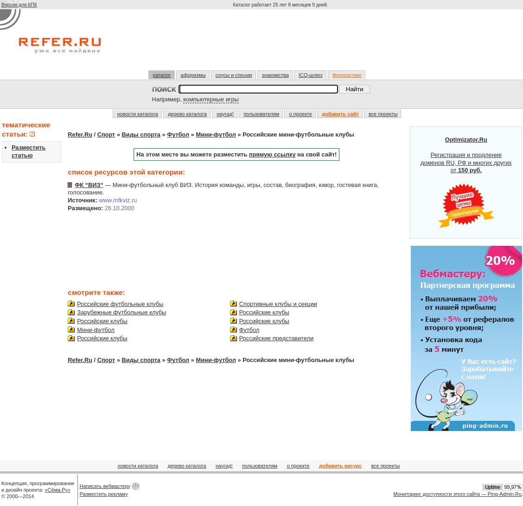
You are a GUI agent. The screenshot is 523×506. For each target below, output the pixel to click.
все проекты (383, 114)
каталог (162, 75)
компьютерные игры (211, 99)
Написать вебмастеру (105, 486)
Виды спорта (141, 134)
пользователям (261, 114)
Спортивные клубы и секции (278, 303)
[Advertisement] (281, 43)
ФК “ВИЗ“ (89, 184)
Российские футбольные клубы (120, 303)
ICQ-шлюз (311, 75)
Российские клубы (102, 321)
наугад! (225, 114)
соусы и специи (234, 75)
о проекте (300, 114)
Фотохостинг (347, 75)
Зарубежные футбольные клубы (121, 312)
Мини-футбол (216, 134)
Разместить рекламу (104, 494)
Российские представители (276, 338)
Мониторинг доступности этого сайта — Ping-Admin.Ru (457, 494)
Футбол (178, 134)
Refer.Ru (80, 134)
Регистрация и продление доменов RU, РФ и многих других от (466, 182)
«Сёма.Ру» (57, 490)
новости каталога (137, 114)
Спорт (106, 134)
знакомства (275, 75)
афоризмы (193, 75)
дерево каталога (187, 114)
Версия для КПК (19, 4)
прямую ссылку (272, 154)
